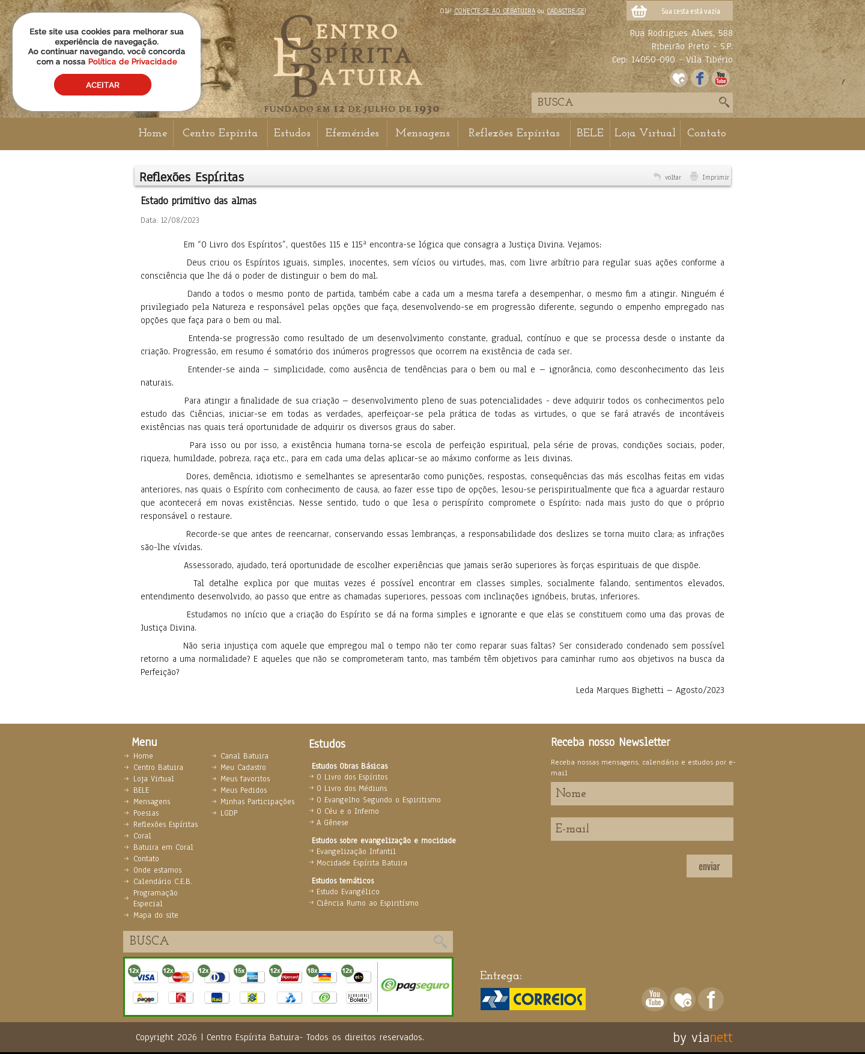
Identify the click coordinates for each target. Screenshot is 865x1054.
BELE (590, 133)
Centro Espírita (220, 133)
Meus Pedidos (243, 790)
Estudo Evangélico (348, 891)
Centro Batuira (158, 767)
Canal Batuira (244, 756)
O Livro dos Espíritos (352, 777)
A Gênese (332, 822)
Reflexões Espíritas (514, 133)
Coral (142, 836)
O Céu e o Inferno (348, 811)
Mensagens (423, 133)
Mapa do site (155, 915)
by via (691, 1037)
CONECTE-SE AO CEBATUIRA (494, 11)
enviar (709, 866)
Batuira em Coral (163, 847)
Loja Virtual (645, 133)
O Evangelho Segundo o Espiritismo (379, 800)
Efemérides (352, 133)
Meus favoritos (245, 779)
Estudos (292, 133)
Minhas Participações (257, 801)
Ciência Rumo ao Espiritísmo (368, 903)
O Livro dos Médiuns (352, 788)
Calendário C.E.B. (162, 881)
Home (153, 133)
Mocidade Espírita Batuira (362, 863)
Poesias (146, 813)
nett (721, 1037)
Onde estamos (157, 870)
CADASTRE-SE (565, 11)
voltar (673, 177)
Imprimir (715, 177)
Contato (707, 133)
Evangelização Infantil (356, 851)
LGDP (228, 813)
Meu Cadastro (243, 767)
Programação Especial (155, 898)
